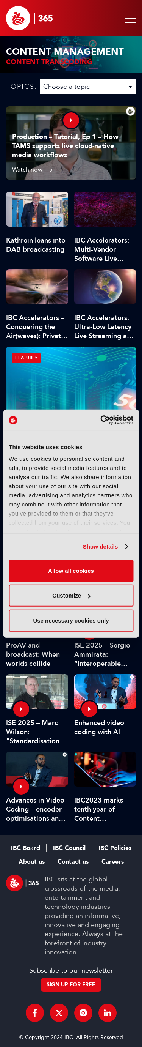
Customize (71, 595)
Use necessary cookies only (71, 620)
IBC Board (25, 848)
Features (26, 358)
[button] (129, 18)
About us (32, 862)
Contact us (73, 862)
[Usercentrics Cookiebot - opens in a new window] (101, 420)
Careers (112, 862)
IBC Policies (114, 848)
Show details (100, 546)
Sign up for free (71, 984)
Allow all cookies (71, 570)
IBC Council (69, 848)
